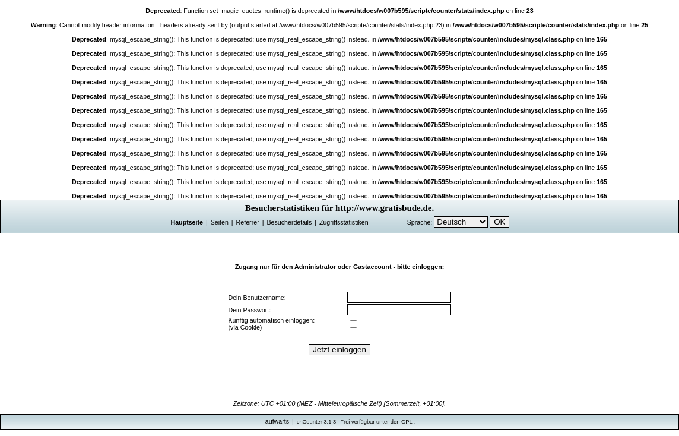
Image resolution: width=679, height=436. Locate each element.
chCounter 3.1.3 (316, 422)
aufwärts (277, 421)
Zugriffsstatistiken (344, 222)
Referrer (247, 222)
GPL (407, 422)
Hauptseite (187, 222)
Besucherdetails (289, 222)
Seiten (220, 222)
